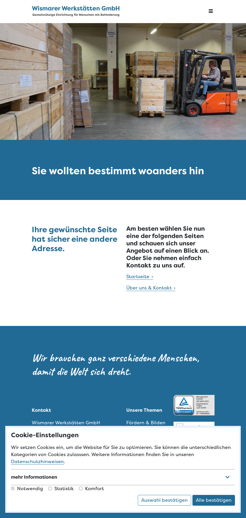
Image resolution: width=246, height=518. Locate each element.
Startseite (137, 276)
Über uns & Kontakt (149, 288)
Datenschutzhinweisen (37, 461)
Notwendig (27, 488)
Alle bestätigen (214, 500)
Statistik (61, 488)
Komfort (91, 488)
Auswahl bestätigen (164, 500)
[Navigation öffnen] (210, 11)
